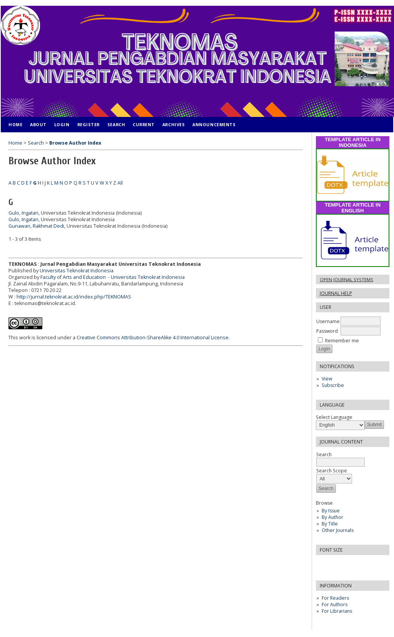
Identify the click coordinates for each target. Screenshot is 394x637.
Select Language (334, 417)
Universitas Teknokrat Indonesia (77, 270)
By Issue (331, 510)
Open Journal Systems (346, 279)
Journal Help (336, 293)
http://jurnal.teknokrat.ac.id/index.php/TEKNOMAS (74, 296)
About (38, 124)
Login (62, 124)
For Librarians (337, 611)
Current (144, 124)
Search (116, 124)
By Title (330, 523)
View (327, 378)
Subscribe (333, 385)
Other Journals (338, 530)
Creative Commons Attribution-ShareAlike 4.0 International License (153, 337)
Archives (173, 124)
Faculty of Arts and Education (73, 277)
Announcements (213, 124)
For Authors (334, 604)
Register (88, 124)
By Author (332, 517)
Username (328, 321)
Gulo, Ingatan (23, 213)
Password (327, 331)
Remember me (342, 340)
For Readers (335, 598)
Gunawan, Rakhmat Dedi (36, 226)
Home (15, 124)
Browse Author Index (75, 143)
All (120, 183)
